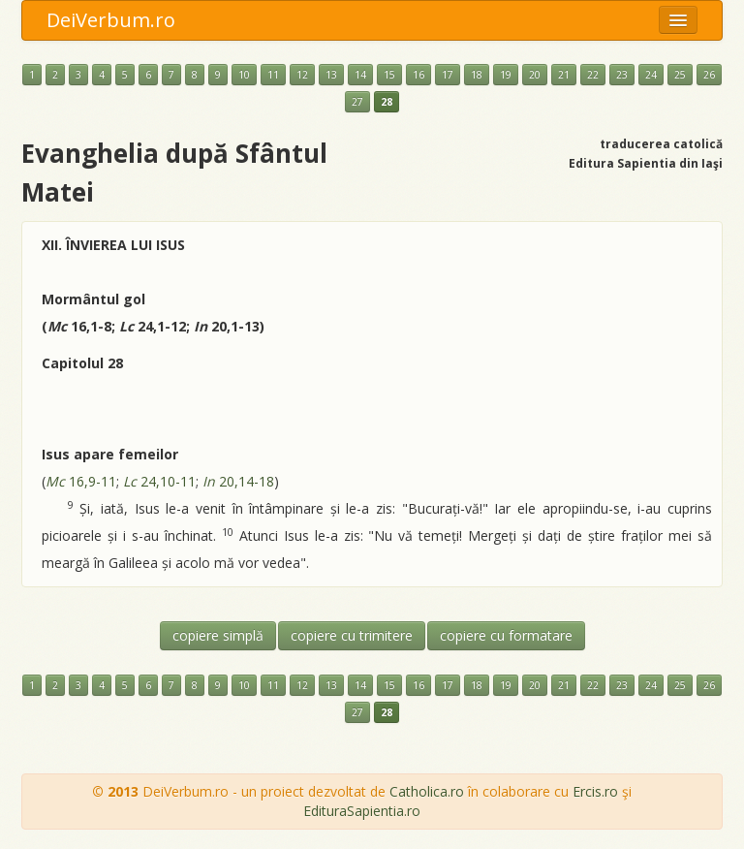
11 (273, 74)
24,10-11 (159, 481)
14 (360, 74)
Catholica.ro (426, 791)
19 (506, 74)
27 (357, 102)
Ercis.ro (595, 791)
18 (476, 74)
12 (302, 74)
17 (447, 74)
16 (418, 74)
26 (709, 74)
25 (680, 74)
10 (244, 74)
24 (651, 74)
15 (389, 74)
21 (564, 74)
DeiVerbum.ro (110, 20)
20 (535, 74)
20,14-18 (238, 481)
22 (593, 74)
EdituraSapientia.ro (361, 811)
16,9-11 (81, 481)
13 (331, 74)
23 (622, 74)
